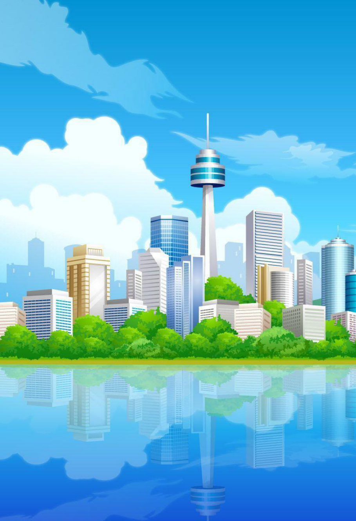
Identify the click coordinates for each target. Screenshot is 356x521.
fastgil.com (203, 415)
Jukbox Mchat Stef (161, 420)
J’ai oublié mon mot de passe (129, 191)
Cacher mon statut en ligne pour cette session (146, 215)
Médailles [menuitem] (71, 105)
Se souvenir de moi (122, 208)
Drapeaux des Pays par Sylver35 (170, 438)
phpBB (161, 383)
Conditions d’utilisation (65, 292)
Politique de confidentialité (122, 292)
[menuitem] (45, 105)
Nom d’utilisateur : (58, 170)
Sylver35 (206, 431)
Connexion (157, 157)
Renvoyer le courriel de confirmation (136, 198)
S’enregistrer (192, 157)
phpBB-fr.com (187, 390)
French (271, 118)
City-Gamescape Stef (161, 415)
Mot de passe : (55, 182)
